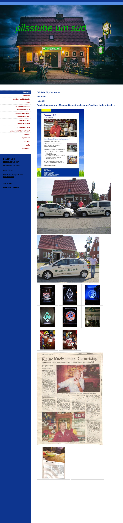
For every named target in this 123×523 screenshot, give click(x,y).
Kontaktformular (8, 177)
